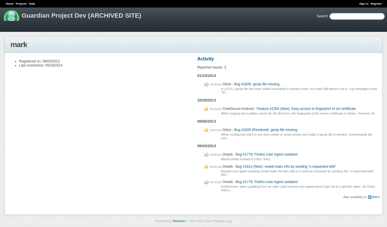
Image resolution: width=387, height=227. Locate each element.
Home (10, 3)
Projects (21, 3)
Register (376, 3)
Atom (375, 197)
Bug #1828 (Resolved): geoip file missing (265, 130)
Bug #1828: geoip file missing (256, 84)
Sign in (364, 3)
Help (32, 3)
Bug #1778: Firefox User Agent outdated (267, 154)
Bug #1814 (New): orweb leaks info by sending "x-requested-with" (286, 167)
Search (322, 16)
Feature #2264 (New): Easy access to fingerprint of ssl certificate (306, 109)
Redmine (179, 221)
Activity (205, 58)
